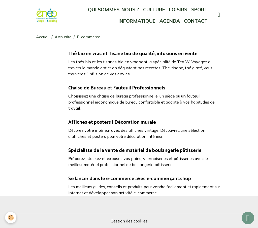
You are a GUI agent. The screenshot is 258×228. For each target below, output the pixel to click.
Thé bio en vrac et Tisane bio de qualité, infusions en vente (133, 54)
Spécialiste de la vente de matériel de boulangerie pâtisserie (135, 150)
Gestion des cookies (129, 220)
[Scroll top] (248, 218)
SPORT (199, 10)
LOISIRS (178, 10)
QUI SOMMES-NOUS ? (113, 10)
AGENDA (169, 21)
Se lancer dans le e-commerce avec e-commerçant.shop (129, 179)
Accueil (42, 36)
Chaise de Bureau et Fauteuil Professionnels (116, 88)
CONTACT (196, 21)
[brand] (47, 15)
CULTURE (154, 10)
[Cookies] (10, 217)
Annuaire (63, 36)
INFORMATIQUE (136, 21)
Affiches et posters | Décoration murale (112, 122)
